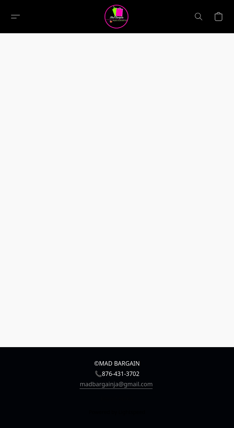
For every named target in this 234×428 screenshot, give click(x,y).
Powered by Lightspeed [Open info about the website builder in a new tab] (117, 411)
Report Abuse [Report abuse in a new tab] (117, 398)
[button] (117, 16)
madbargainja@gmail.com (116, 384)
